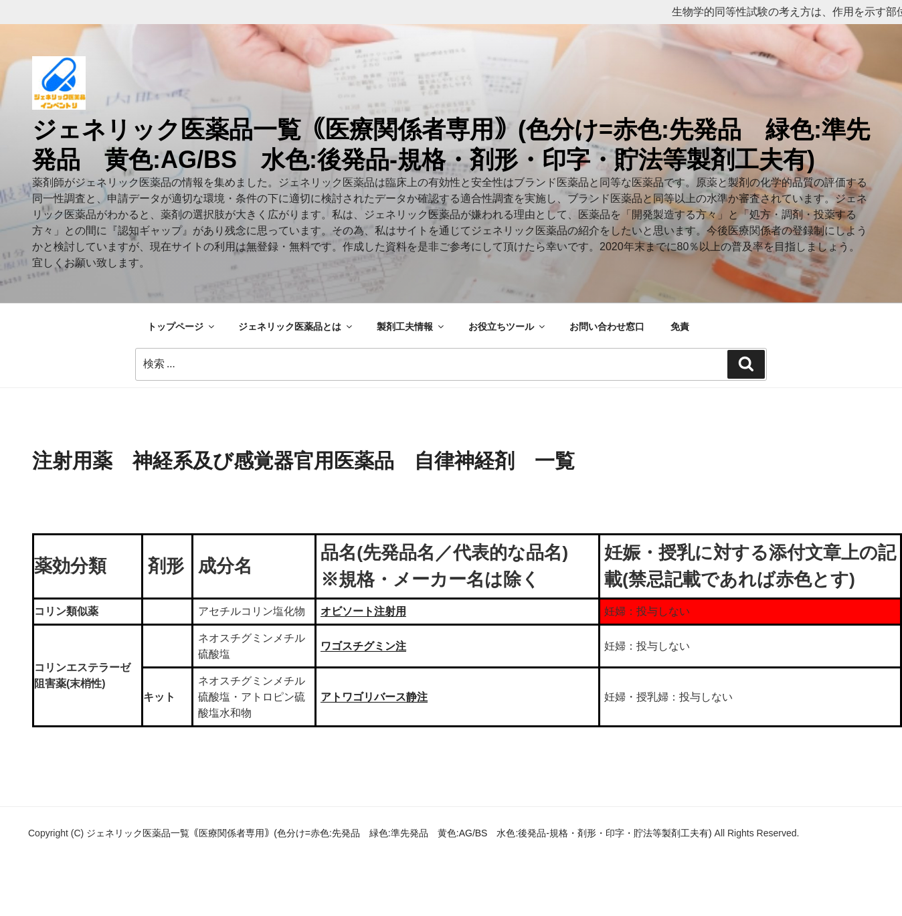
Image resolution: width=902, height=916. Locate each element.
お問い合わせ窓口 (606, 326)
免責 (679, 326)
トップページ (181, 326)
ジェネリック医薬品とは (296, 326)
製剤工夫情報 (411, 326)
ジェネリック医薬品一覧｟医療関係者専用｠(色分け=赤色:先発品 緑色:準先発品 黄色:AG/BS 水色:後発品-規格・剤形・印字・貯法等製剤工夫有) (400, 833)
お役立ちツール (507, 326)
